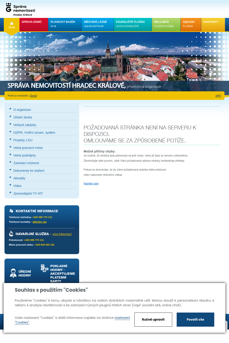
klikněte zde (40, 222)
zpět (218, 95)
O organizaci (22, 109)
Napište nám (91, 183)
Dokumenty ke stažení (29, 170)
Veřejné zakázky (24, 125)
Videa (17, 186)
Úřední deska (22, 117)
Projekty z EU (22, 140)
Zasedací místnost (26, 163)
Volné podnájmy (24, 155)
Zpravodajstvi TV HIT (28, 193)
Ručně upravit (153, 319)
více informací (62, 234)
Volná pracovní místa (28, 148)
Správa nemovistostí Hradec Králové (19, 9)
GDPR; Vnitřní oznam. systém (34, 132)
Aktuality (19, 178)
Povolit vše (195, 319)
